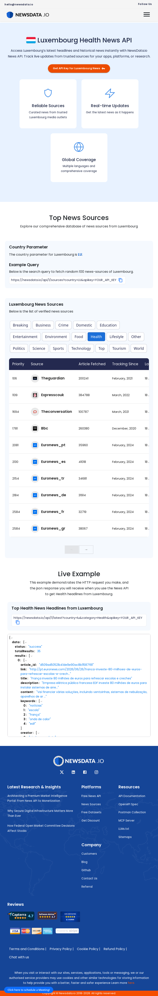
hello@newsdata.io (19, 4)
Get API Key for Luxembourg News (79, 68)
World (139, 348)
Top (102, 348)
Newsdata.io (67, 993)
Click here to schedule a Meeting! (29, 990)
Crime (63, 325)
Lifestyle (117, 336)
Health (96, 336)
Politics (19, 348)
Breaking (20, 325)
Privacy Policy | (62, 949)
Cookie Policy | (88, 949)
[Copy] (120, 280)
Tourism (119, 348)
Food (79, 336)
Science (39, 348)
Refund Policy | (115, 949)
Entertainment (25, 336)
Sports (58, 348)
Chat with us (19, 957)
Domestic (84, 325)
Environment (56, 336)
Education (108, 325)
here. (131, 983)
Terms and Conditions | (27, 949)
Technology (81, 348)
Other (136, 336)
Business (43, 325)
